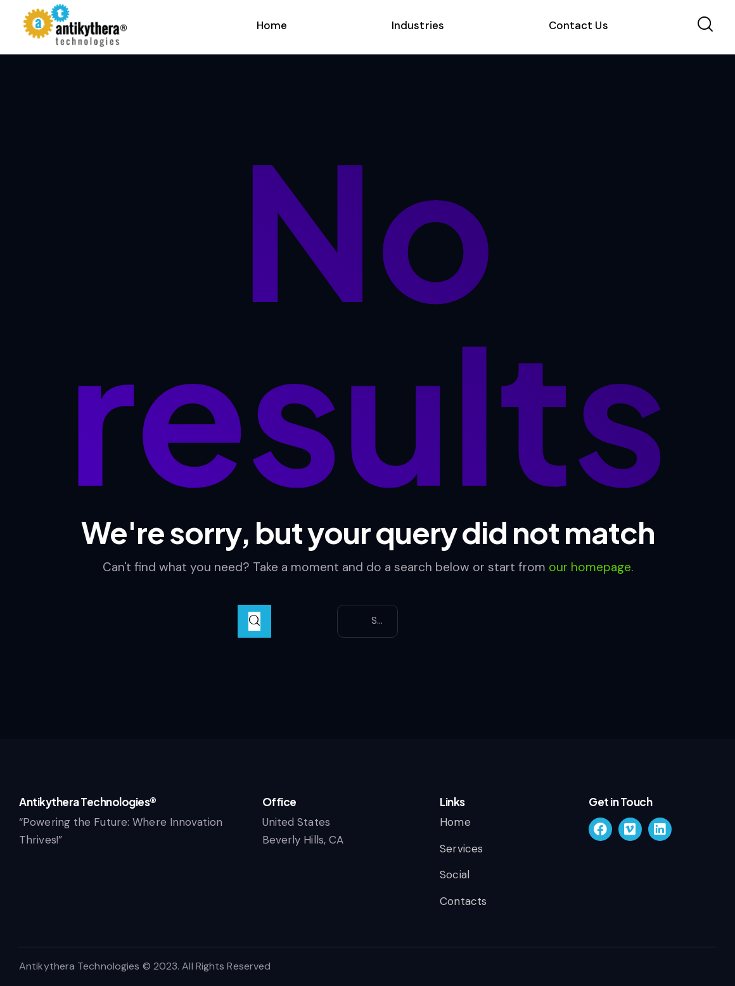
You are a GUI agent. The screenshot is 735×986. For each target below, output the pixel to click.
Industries (418, 25)
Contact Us (578, 25)
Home (272, 25)
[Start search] (254, 621)
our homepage (590, 567)
